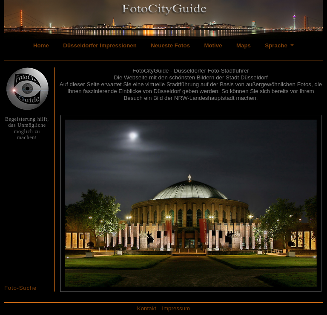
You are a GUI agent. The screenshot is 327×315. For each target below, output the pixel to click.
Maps (243, 45)
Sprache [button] (277, 45)
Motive (213, 45)
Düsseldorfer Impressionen (100, 45)
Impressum (176, 308)
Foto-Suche (20, 288)
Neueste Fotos (170, 45)
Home (41, 45)
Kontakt (146, 308)
